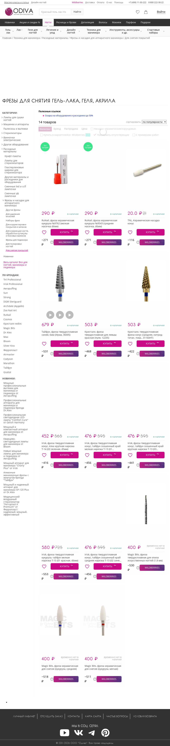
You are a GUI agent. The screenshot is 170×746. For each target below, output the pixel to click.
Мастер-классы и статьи (16, 2)
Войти (161, 12)
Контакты (74, 716)
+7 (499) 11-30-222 (137, 2)
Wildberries (77, 2)
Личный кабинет (24, 716)
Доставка (90, 2)
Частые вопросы (117, 716)
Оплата (100, 2)
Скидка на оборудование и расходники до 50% (69, 115)
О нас (109, 2)
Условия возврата (145, 716)
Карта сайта (93, 716)
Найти (77, 11)
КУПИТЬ (64, 232)
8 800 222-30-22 (156, 2)
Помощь (118, 2)
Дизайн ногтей (38, 2)
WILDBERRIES (66, 242)
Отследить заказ (51, 716)
